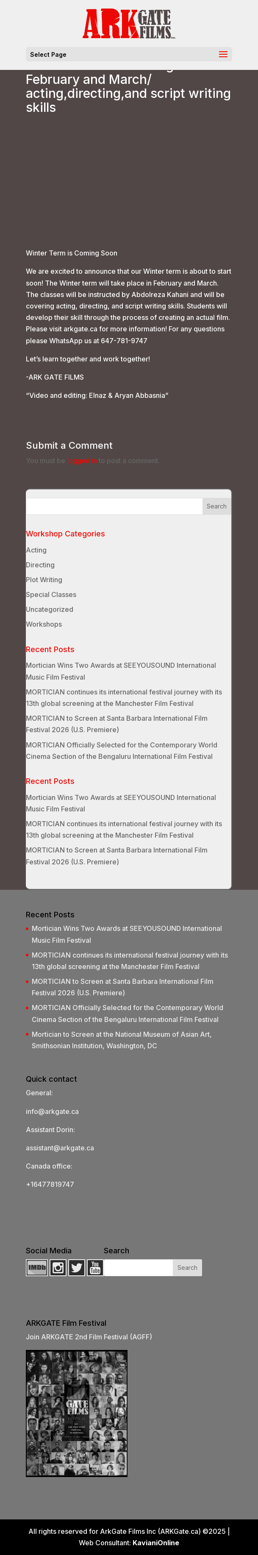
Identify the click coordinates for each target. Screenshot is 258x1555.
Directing (40, 565)
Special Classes (51, 594)
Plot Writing (44, 579)
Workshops (44, 624)
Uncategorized (49, 609)
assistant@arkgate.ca (60, 1148)
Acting (36, 550)
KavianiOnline (156, 1542)
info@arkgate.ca (52, 1111)
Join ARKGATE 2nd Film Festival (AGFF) (89, 1337)
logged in (82, 460)
